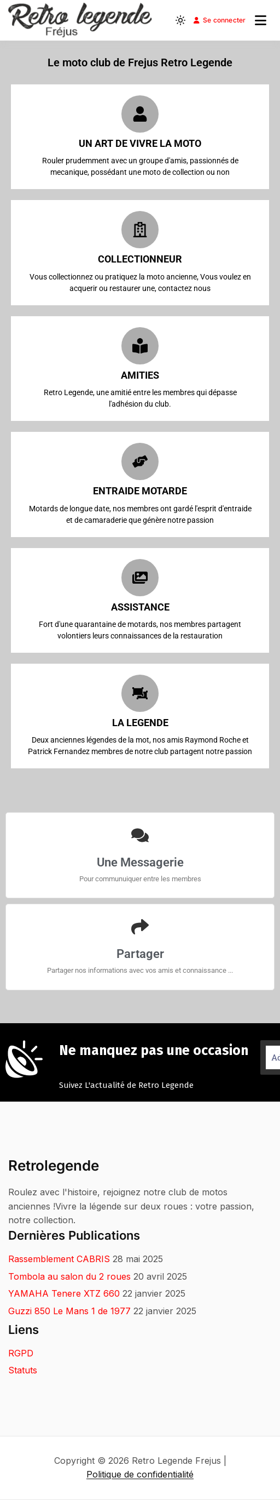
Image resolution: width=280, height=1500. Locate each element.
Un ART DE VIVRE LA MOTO (140, 143)
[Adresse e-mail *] (152, 1362)
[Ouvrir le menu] (260, 20)
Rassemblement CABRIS (59, 1258)
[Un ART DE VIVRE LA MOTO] (140, 114)
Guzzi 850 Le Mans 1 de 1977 (69, 1310)
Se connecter (220, 20)
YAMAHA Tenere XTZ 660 (64, 1293)
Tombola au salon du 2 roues (69, 1276)
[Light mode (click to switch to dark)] (180, 20)
